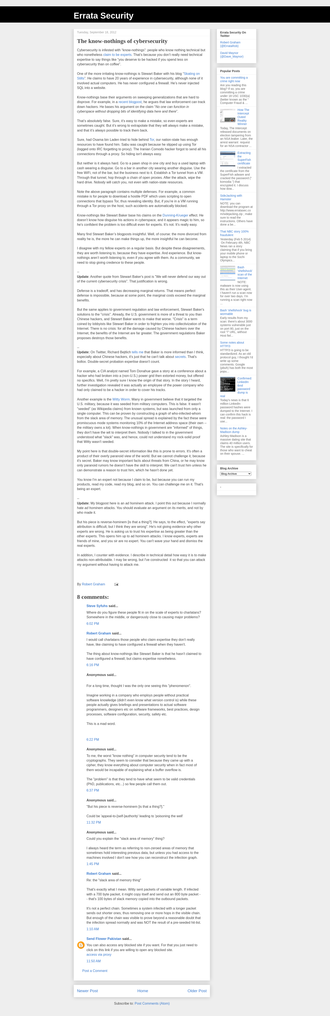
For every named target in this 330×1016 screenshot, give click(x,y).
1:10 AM (92, 929)
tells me (137, 352)
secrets (180, 357)
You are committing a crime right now (234, 79)
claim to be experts (117, 54)
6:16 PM (92, 665)
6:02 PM (92, 623)
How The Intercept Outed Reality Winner (243, 117)
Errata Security (104, 15)
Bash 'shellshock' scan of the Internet (245, 273)
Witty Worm (121, 399)
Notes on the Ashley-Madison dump (233, 430)
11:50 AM (93, 961)
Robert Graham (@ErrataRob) (230, 44)
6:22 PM (92, 739)
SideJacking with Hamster (231, 197)
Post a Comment (94, 971)
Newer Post (87, 991)
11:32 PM (93, 822)
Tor (152, 139)
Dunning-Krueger (175, 215)
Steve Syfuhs (97, 606)
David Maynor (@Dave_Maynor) (232, 54)
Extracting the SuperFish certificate (244, 158)
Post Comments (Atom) (152, 1003)
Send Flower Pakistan (103, 939)
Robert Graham (98, 633)
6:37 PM (92, 790)
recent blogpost (129, 102)
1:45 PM (92, 864)
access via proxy (98, 954)
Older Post (197, 991)
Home (142, 991)
